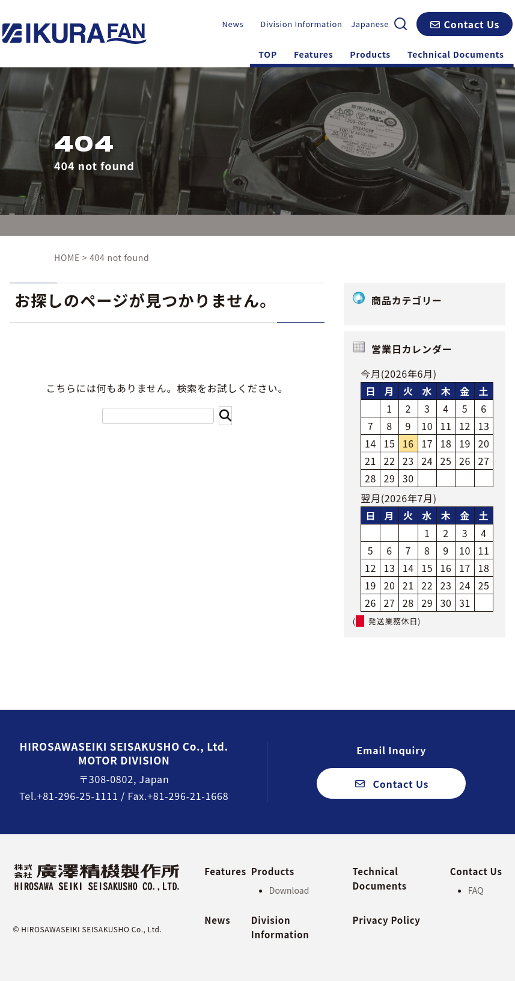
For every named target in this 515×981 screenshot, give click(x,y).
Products (370, 54)
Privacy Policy (386, 920)
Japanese (370, 23)
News (232, 23)
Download (289, 890)
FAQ (476, 890)
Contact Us (476, 870)
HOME (67, 257)
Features (313, 54)
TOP (267, 54)
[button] (464, 24)
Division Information (301, 23)
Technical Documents (455, 54)
